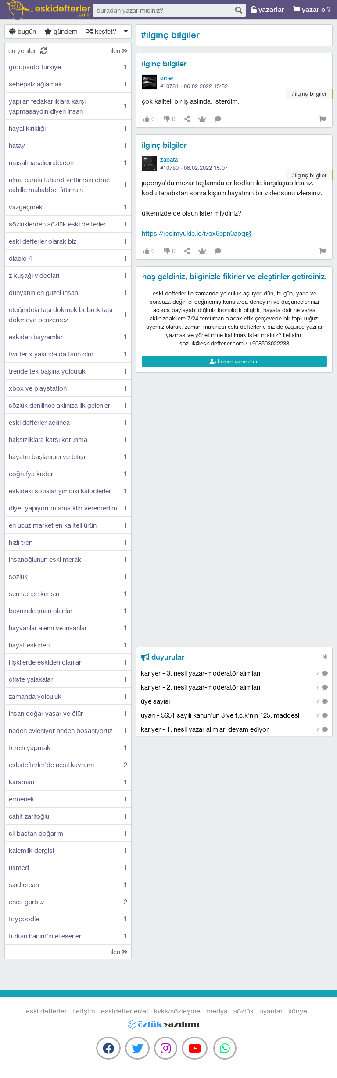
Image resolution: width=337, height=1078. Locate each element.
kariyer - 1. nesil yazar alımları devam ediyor (234, 730)
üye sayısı (234, 702)
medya (217, 1010)
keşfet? (101, 31)
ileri (119, 50)
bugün (22, 31)
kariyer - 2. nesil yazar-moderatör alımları (234, 688)
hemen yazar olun (234, 361)
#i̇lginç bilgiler (309, 93)
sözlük (243, 1010)
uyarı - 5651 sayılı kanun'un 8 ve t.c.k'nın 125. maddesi (234, 716)
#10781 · (194, 86)
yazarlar (267, 9)
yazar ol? (312, 9)
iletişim (83, 1010)
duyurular (162, 657)
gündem (61, 31)
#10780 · (194, 167)
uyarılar (271, 1010)
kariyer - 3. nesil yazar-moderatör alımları (234, 673)
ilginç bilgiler (164, 63)
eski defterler (48, 10)
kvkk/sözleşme (177, 1010)
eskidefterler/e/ (124, 1010)
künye (297, 1010)
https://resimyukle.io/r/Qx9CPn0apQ (193, 233)
